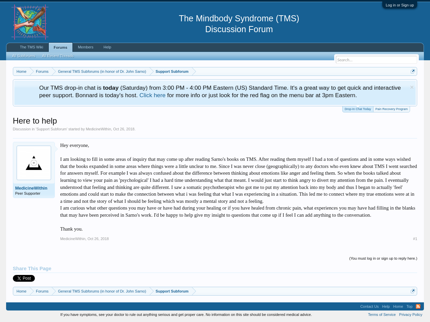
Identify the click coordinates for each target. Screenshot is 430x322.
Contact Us (369, 306)
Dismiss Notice (411, 87)
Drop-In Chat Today (358, 108)
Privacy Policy (410, 315)
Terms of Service (382, 315)
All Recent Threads (57, 56)
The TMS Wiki (31, 47)
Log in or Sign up (400, 5)
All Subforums (23, 56)
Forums (60, 47)
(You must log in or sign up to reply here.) (383, 258)
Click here (152, 95)
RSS (418, 306)
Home (398, 306)
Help (107, 47)
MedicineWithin (98, 129)
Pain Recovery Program (391, 109)
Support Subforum (52, 129)
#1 (415, 239)
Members (85, 47)
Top (410, 306)
